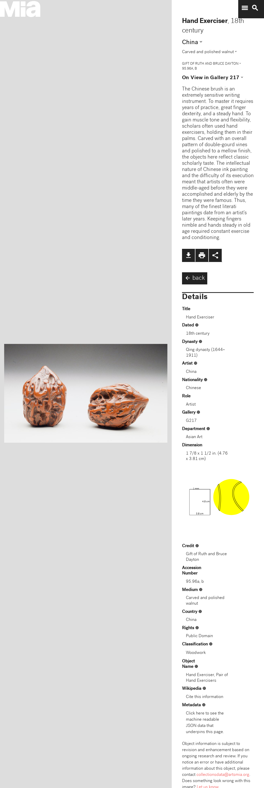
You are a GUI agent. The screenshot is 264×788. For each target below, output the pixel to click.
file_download (188, 255)
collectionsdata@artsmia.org (222, 775)
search (255, 8)
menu (245, 8)
